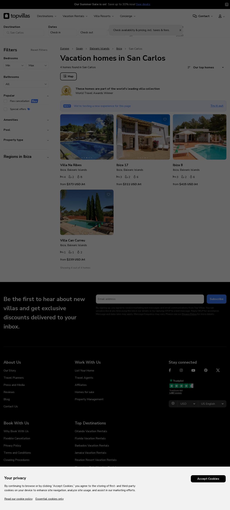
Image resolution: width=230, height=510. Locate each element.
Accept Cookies (208, 479)
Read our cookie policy (18, 499)
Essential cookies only (49, 499)
